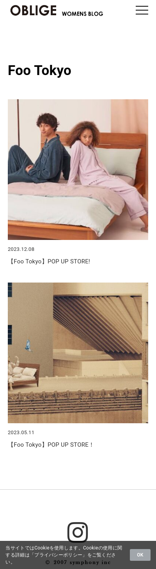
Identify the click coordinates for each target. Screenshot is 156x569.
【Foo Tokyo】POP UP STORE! (49, 261)
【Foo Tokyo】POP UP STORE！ (51, 444)
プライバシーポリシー (58, 555)
